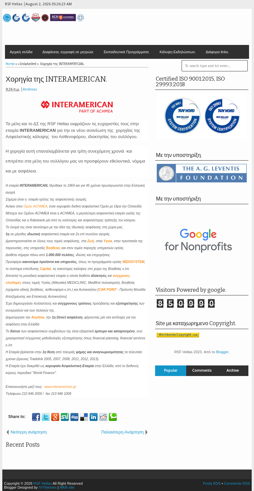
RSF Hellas (42, 483)
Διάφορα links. (217, 52)
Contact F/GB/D (65, 66)
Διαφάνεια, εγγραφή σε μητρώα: (68, 52)
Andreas (30, 89)
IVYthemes (48, 487)
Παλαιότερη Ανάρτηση (122, 432)
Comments (202, 370)
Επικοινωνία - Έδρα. (26, 66)
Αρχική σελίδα (21, 52)
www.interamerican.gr (60, 387)
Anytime (37, 317)
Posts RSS (212, 483)
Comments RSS (237, 483)
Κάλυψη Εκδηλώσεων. (178, 52)
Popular (170, 370)
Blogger (222, 352)
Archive (233, 370)
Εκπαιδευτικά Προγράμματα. (127, 52)
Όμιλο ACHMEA (35, 206)
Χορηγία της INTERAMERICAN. (56, 79)
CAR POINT (108, 289)
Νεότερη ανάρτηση (29, 432)
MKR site (67, 487)
